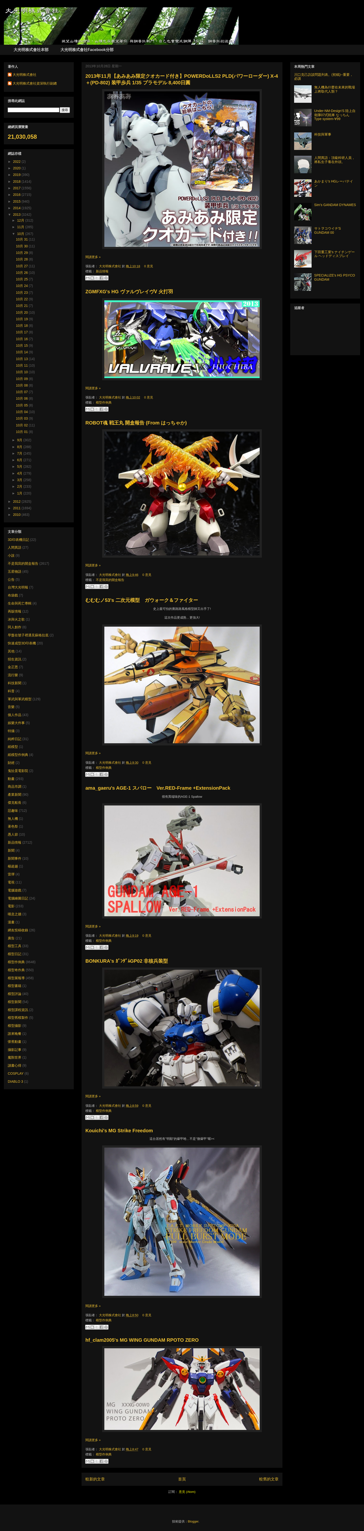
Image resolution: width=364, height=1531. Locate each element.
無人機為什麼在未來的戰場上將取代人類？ (334, 89)
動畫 (11, 779)
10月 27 (22, 266)
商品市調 (14, 786)
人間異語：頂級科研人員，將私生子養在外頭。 (334, 160)
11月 (21, 227)
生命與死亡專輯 (20, 603)
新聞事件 (14, 858)
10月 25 (22, 279)
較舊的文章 (269, 1479)
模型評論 (14, 994)
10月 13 (22, 359)
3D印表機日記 (18, 540)
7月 (20, 453)
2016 (17, 195)
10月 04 (22, 412)
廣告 (11, 938)
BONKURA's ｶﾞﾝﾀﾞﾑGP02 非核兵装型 (126, 961)
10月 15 (22, 345)
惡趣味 (13, 811)
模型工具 (14, 946)
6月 (20, 460)
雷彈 (11, 874)
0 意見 (148, 266)
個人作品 (14, 715)
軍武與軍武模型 (20, 699)
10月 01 (22, 432)
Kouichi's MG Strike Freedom (119, 1130)
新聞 (11, 850)
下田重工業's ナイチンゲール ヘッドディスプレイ (334, 254)
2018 (17, 181)
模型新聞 (14, 1002)
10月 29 (22, 253)
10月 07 (22, 392)
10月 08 (22, 385)
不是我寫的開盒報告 (110, 580)
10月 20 (22, 312)
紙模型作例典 (18, 755)
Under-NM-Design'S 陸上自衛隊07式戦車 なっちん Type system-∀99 (335, 115)
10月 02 (22, 425)
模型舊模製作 (18, 1018)
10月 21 (22, 306)
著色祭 (13, 826)
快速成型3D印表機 (22, 643)
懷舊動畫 (14, 1042)
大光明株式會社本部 (31, 50)
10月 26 (22, 273)
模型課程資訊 (18, 1010)
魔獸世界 (14, 1057)
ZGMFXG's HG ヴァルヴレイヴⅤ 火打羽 (129, 291)
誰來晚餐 (14, 1034)
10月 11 (22, 365)
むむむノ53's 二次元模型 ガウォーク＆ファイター (141, 600)
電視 (11, 882)
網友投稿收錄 (18, 930)
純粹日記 (14, 739)
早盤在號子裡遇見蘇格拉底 (28, 635)
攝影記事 (14, 1050)
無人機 (13, 819)
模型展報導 (16, 978)
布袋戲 (13, 595)
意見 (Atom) (187, 1492)
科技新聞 (14, 683)
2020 (17, 168)
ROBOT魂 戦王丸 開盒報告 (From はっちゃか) (136, 422)
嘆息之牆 (14, 914)
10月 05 (22, 405)
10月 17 (22, 332)
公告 (11, 579)
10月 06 (22, 398)
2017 (17, 188)
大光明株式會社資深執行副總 (35, 83)
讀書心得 (14, 1065)
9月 (20, 440)
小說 (11, 555)
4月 (20, 473)
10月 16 (22, 339)
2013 (17, 214)
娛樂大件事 (16, 723)
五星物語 (14, 571)
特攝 (11, 731)
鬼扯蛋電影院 (18, 771)
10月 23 (22, 292)
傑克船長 (14, 802)
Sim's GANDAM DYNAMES (335, 205)
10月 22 (22, 299)
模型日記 (14, 954)
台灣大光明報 (18, 587)
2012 (17, 501)
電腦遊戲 (14, 890)
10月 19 (22, 319)
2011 (17, 508)
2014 (17, 208)
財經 (11, 763)
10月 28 (22, 259)
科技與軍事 (322, 134)
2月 (20, 486)
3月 (20, 480)
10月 (21, 234)
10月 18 (22, 326)
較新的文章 (95, 1479)
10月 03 (22, 418)
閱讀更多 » (93, 257)
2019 (17, 175)
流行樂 (13, 675)
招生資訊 (14, 659)
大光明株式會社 (110, 266)
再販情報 (14, 611)
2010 (17, 515)
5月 (20, 466)
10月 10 (22, 372)
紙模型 (13, 747)
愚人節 (13, 834)
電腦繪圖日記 (18, 898)
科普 (11, 691)
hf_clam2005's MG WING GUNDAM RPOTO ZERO (142, 1340)
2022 (17, 162)
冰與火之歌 (16, 619)
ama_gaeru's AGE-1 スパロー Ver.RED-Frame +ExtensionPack (157, 788)
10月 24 (22, 286)
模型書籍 (14, 986)
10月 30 (22, 246)
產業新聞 (14, 794)
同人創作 (14, 627)
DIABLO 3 (15, 1081)
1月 (20, 493)
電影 (11, 906)
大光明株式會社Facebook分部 (87, 50)
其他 (11, 651)
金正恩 (13, 667)
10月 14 (22, 352)
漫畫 (11, 922)
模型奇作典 (16, 970)
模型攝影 (14, 1026)
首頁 (182, 1479)
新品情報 (102, 271)
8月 (20, 447)
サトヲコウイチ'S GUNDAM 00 (327, 230)
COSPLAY (16, 1073)
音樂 (11, 707)
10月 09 (22, 379)
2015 (17, 201)
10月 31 (22, 239)
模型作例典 (104, 402)
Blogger (193, 1521)
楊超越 (13, 866)
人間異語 (14, 547)
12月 (21, 220)
